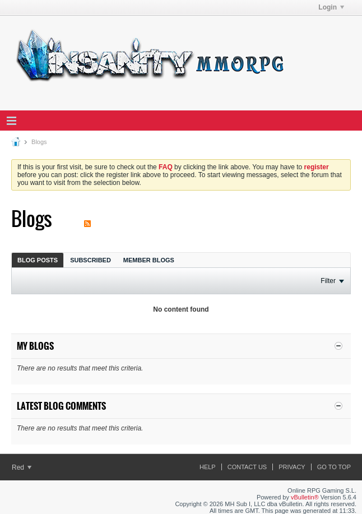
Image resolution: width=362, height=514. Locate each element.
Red (21, 467)
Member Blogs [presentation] (148, 260)
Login (331, 7)
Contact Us (247, 467)
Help (207, 467)
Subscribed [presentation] (90, 260)
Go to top (334, 467)
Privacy (292, 467)
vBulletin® (305, 497)
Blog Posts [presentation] (37, 260)
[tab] (37, 259)
